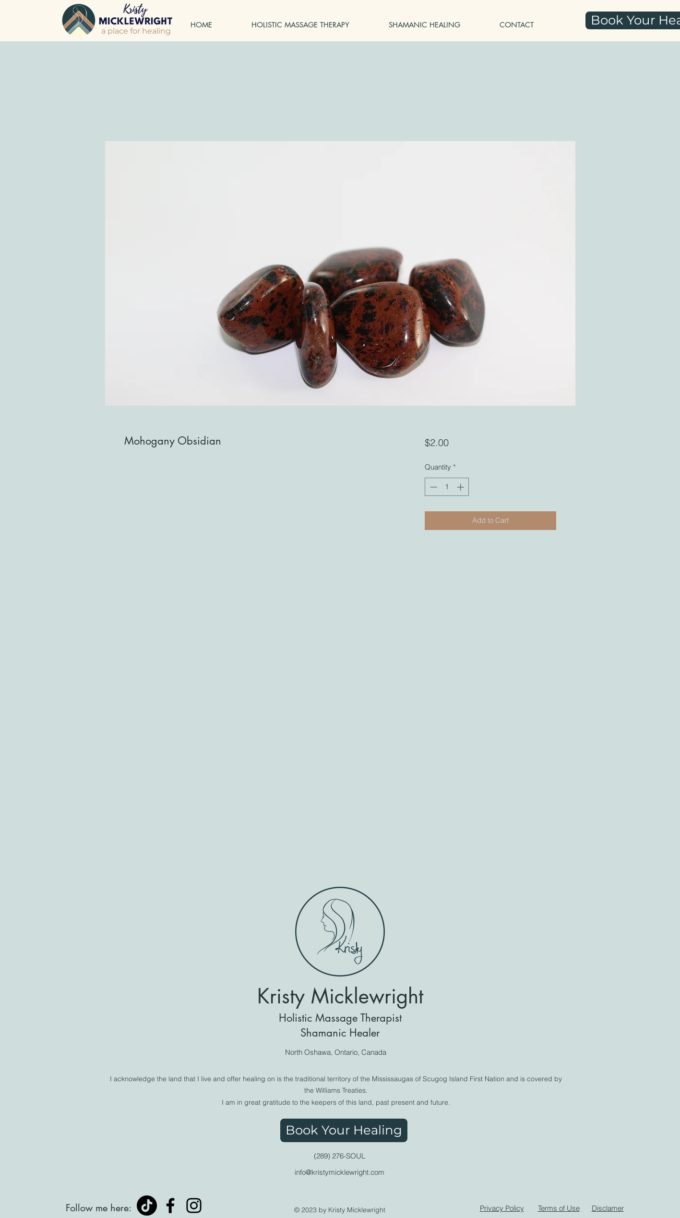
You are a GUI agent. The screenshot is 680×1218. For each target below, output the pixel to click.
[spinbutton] (447, 487)
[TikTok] (147, 1205)
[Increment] (461, 487)
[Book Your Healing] (343, 1130)
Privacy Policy (502, 1208)
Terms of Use (559, 1208)
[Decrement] (432, 487)
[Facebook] (170, 1205)
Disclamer (608, 1208)
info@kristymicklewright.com (339, 1172)
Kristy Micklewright (340, 996)
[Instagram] (194, 1205)
